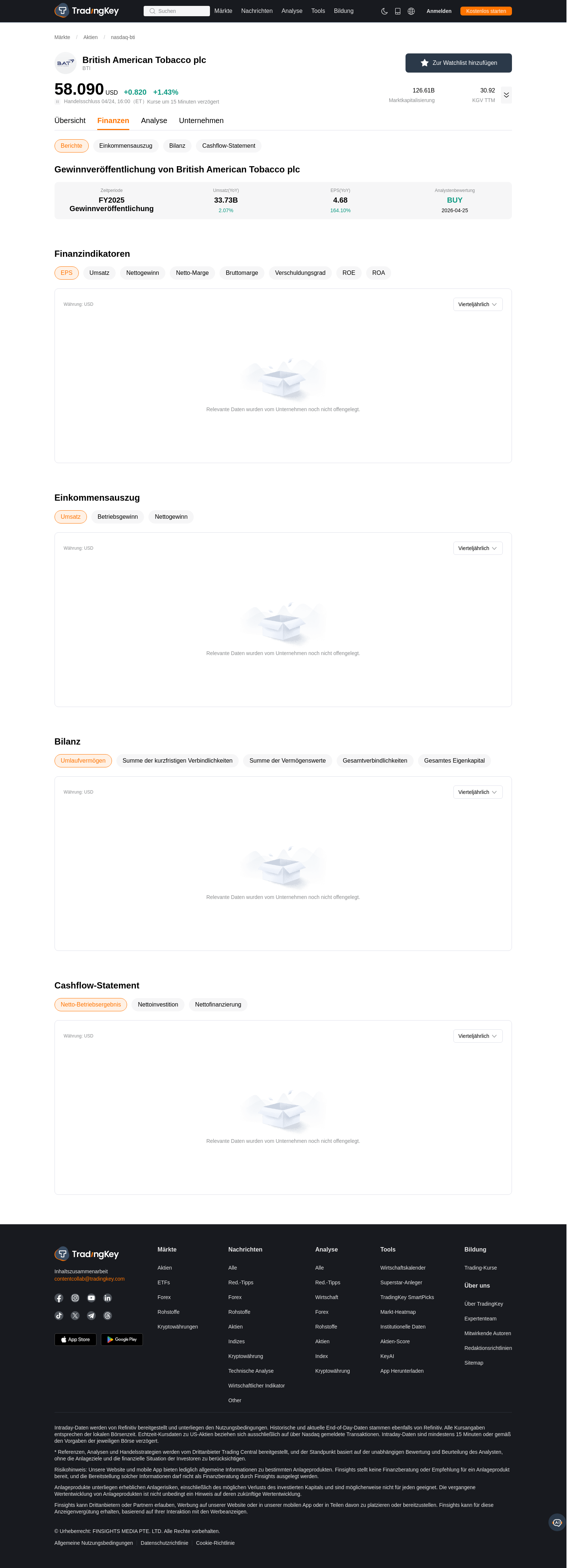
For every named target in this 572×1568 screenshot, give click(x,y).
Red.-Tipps (240, 1282)
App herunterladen (402, 1371)
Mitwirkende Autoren (487, 1333)
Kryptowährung (245, 1356)
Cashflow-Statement (228, 146)
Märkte (62, 37)
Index (321, 1356)
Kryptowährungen (178, 1327)
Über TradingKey (483, 1304)
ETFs (164, 1282)
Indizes (236, 1341)
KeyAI (387, 1356)
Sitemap (473, 1363)
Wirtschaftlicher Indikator (256, 1386)
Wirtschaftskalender (403, 1268)
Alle (232, 1268)
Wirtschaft (326, 1297)
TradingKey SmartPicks (407, 1297)
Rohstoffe (169, 1312)
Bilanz (177, 146)
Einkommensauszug (125, 146)
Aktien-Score (395, 1341)
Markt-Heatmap (398, 1312)
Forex (164, 1297)
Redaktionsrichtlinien (488, 1348)
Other (234, 1400)
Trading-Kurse (480, 1268)
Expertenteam (480, 1319)
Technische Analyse (251, 1371)
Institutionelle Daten (403, 1327)
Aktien (90, 37)
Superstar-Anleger (401, 1282)
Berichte (72, 146)
